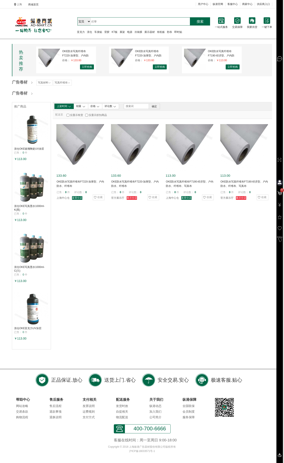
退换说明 (55, 417)
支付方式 (89, 417)
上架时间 (64, 106)
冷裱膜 (138, 32)
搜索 (200, 21)
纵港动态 (155, 406)
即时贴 (178, 32)
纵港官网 (218, 4)
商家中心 (247, 4)
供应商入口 (263, 4)
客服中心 (232, 4)
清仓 (89, 32)
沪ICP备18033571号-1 (142, 451)
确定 (154, 106)
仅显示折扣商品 (98, 115)
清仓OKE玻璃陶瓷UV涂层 (29, 148)
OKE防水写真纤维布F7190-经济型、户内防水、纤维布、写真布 (221, 53)
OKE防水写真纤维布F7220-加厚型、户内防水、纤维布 (75, 53)
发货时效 (122, 406)
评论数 (110, 106)
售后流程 (55, 406)
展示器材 (149, 32)
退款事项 (55, 411)
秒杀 (169, 32)
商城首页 (33, 4)
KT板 (115, 32)
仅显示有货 (76, 115)
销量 (80, 106)
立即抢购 (87, 66)
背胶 (106, 32)
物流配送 (122, 417)
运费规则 (89, 411)
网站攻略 (22, 406)
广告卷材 (20, 82)
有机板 (161, 32)
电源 (129, 32)
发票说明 (89, 406)
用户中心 (203, 4)
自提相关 (122, 411)
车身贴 (98, 32)
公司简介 (155, 417)
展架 (122, 32)
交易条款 (22, 411)
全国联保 (189, 406)
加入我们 (155, 411)
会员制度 (189, 411)
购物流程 (22, 417)
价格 (95, 106)
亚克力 (81, 32)
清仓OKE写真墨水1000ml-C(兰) (29, 269)
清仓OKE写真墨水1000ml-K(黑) (29, 208)
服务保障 (189, 417)
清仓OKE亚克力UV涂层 (27, 328)
